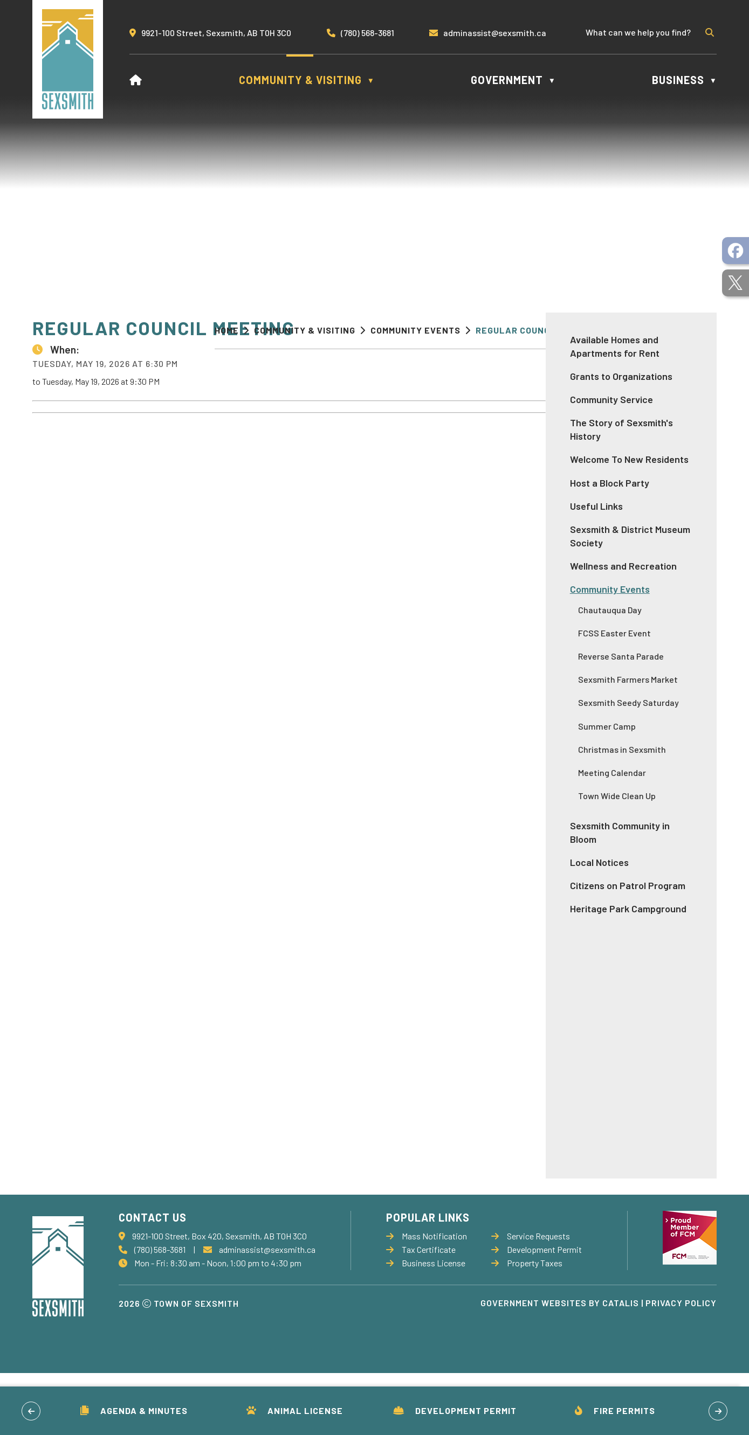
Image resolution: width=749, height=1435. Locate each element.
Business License (425, 1325)
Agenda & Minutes (134, 1410)
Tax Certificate (421, 1311)
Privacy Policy (681, 1365)
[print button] (699, 331)
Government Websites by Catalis (559, 1365)
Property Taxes (526, 1325)
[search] (643, 32)
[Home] (135, 80)
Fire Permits (615, 1410)
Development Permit (455, 1410)
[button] (708, 32)
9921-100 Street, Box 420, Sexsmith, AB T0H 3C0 (219, 1298)
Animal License (294, 1410)
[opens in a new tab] (735, 250)
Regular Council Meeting (538, 330)
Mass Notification (426, 1298)
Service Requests (530, 1298)
